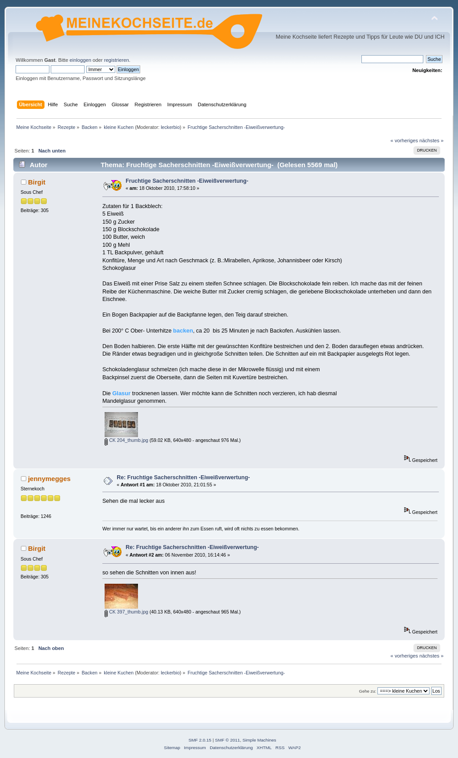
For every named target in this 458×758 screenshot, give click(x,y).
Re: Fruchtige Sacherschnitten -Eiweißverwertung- (183, 477)
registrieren (116, 60)
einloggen (80, 60)
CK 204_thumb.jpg (126, 440)
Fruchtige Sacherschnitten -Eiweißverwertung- (187, 181)
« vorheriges (404, 140)
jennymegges (49, 478)
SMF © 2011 (227, 740)
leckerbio (170, 127)
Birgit (36, 182)
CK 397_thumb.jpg (126, 611)
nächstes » (431, 140)
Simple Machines (259, 740)
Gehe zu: (368, 691)
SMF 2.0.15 (199, 740)
